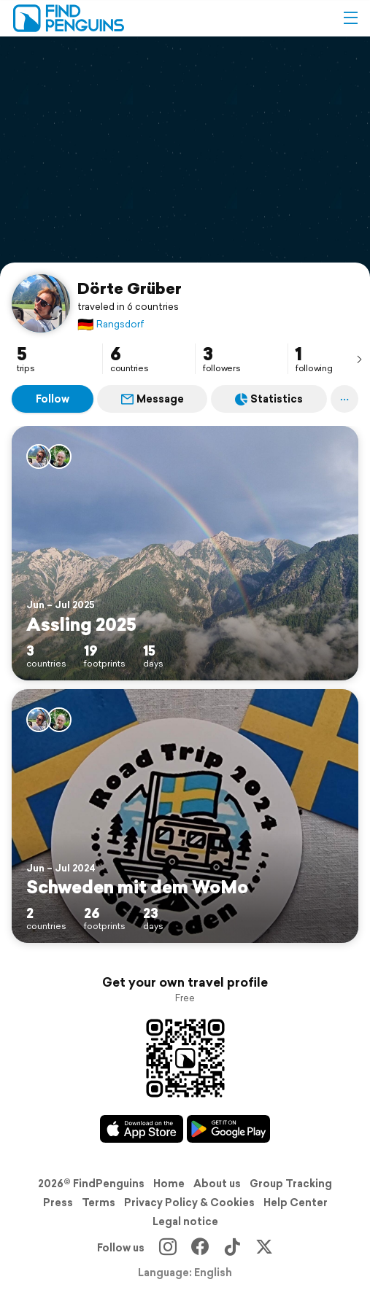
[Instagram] (168, 1247)
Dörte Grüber (129, 288)
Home (169, 1183)
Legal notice (185, 1221)
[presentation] (359, 358)
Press (58, 1202)
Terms (98, 1202)
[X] (264, 1247)
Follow (52, 399)
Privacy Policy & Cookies (189, 1202)
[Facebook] (200, 1247)
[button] (350, 18)
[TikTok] (232, 1247)
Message (152, 399)
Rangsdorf (110, 324)
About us (217, 1183)
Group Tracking (291, 1183)
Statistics (269, 399)
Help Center (295, 1202)
